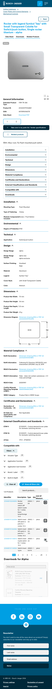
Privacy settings (9, 682)
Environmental (26, 155)
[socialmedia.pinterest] (26, 624)
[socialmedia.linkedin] (22, 616)
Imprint (5, 686)
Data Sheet (9, 37)
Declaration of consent (35, 682)
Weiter (9, 666)
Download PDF (24, 115)
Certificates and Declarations (26, 180)
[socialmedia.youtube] (38, 616)
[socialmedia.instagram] (30, 616)
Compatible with (26, 190)
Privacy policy (32, 686)
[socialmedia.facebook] (13, 616)
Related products (15, 134)
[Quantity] (12, 121)
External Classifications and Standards (26, 185)
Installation (26, 150)
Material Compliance (26, 175)
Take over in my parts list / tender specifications (26, 128)
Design (26, 165)
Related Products (33, 37)
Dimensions (26, 170)
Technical (26, 160)
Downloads (20, 37)
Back (43, 19)
